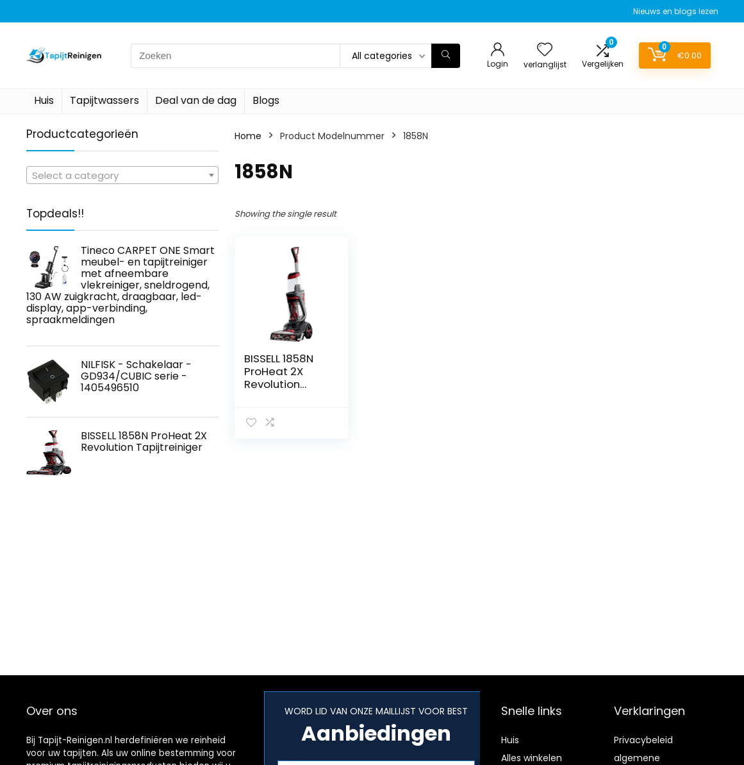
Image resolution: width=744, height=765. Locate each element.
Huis (44, 100)
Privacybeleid (643, 740)
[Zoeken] (445, 56)
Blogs (265, 100)
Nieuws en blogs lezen (675, 11)
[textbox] (122, 176)
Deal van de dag (195, 100)
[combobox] (122, 175)
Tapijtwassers (104, 100)
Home (248, 136)
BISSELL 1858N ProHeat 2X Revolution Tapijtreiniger (280, 378)
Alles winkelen (531, 758)
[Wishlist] (544, 50)
